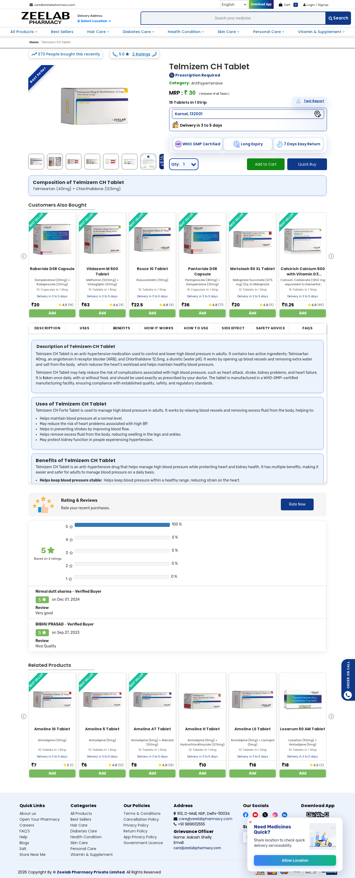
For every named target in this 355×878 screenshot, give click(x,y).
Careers (26, 825)
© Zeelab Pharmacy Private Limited (89, 872)
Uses (84, 328)
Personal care (83, 848)
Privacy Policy (136, 825)
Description (47, 328)
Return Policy (135, 831)
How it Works (159, 328)
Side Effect (233, 328)
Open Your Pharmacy (39, 819)
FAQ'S (24, 831)
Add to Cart (266, 164)
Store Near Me (32, 854)
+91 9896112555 (189, 824)
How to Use (196, 328)
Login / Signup (315, 5)
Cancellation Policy (141, 819)
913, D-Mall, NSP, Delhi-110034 (202, 813)
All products (81, 813)
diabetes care (137, 31)
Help (23, 837)
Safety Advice (270, 328)
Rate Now (297, 504)
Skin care (79, 842)
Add (52, 313)
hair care (97, 31)
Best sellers (80, 819)
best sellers (62, 31)
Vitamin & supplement (91, 854)
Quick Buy (307, 164)
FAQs (307, 328)
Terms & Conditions (142, 813)
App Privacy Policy (140, 837)
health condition (185, 31)
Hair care (78, 825)
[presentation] (23, 256)
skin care (227, 31)
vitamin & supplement (320, 31)
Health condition (86, 837)
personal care (267, 31)
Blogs (24, 842)
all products (22, 31)
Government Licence (143, 842)
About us (27, 813)
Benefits (121, 328)
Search (338, 18)
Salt (22, 848)
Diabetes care (83, 831)
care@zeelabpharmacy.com (52, 5)
